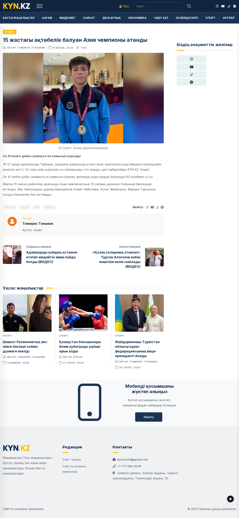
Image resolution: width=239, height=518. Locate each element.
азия (37, 207)
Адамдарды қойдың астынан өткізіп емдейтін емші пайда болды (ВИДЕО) (51, 257)
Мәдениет (68, 17)
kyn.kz (78, 356)
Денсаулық (111, 17)
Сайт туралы (72, 459)
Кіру (124, 6)
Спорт (210, 17)
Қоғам (47, 17)
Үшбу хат (161, 17)
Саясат (89, 17)
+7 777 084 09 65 (129, 466)
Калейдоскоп (187, 17)
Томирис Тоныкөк (31, 47)
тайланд (49, 207)
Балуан (24, 207)
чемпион (10, 207)
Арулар (229, 17)
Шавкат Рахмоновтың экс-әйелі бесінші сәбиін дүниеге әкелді (25, 346)
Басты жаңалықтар (19, 17)
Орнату (149, 417)
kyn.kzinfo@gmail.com (132, 459)
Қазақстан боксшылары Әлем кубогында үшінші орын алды (80, 346)
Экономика (137, 17)
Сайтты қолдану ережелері (23, 509)
